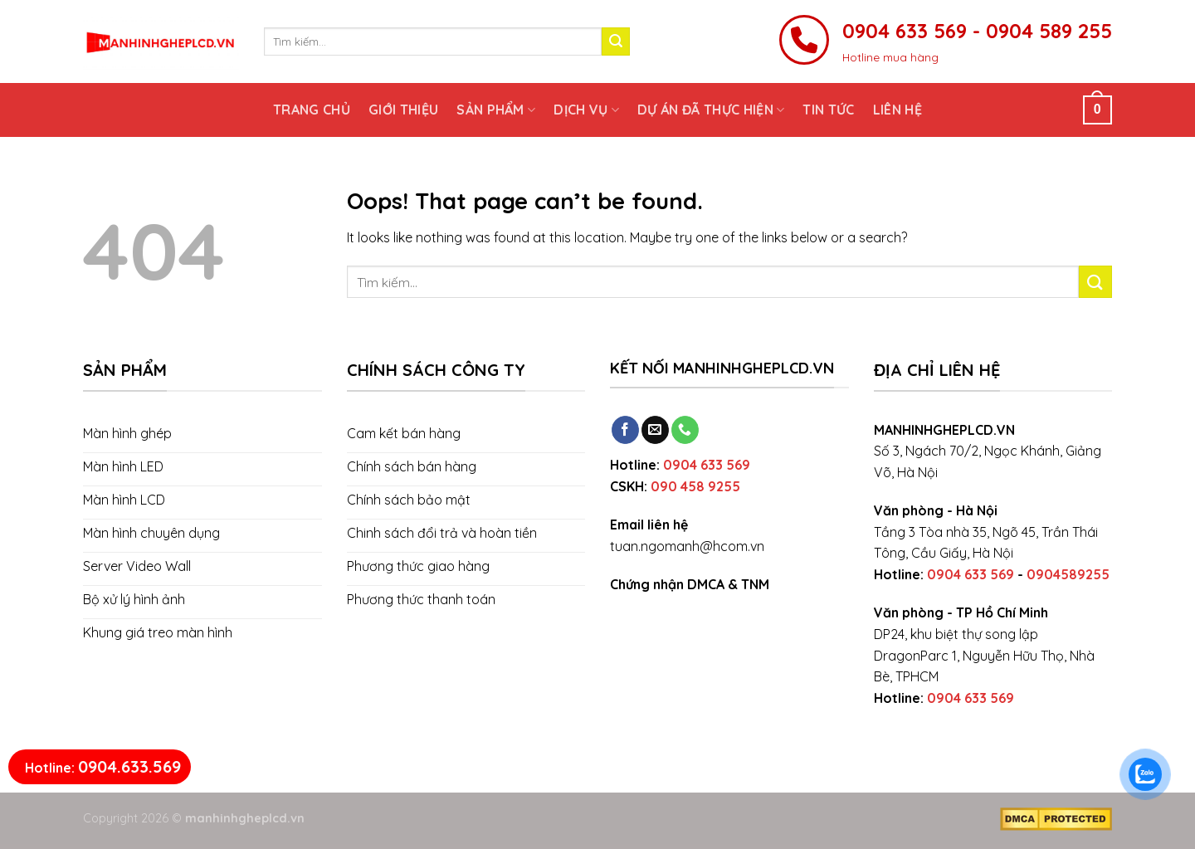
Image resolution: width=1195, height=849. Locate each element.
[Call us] (685, 430)
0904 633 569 (706, 464)
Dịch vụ (586, 109)
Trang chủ (311, 109)
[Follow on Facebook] (625, 430)
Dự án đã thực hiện (710, 109)
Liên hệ (897, 109)
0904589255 (1068, 574)
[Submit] (616, 41)
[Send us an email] (655, 430)
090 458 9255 (695, 486)
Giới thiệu (403, 109)
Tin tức (828, 109)
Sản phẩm (495, 109)
